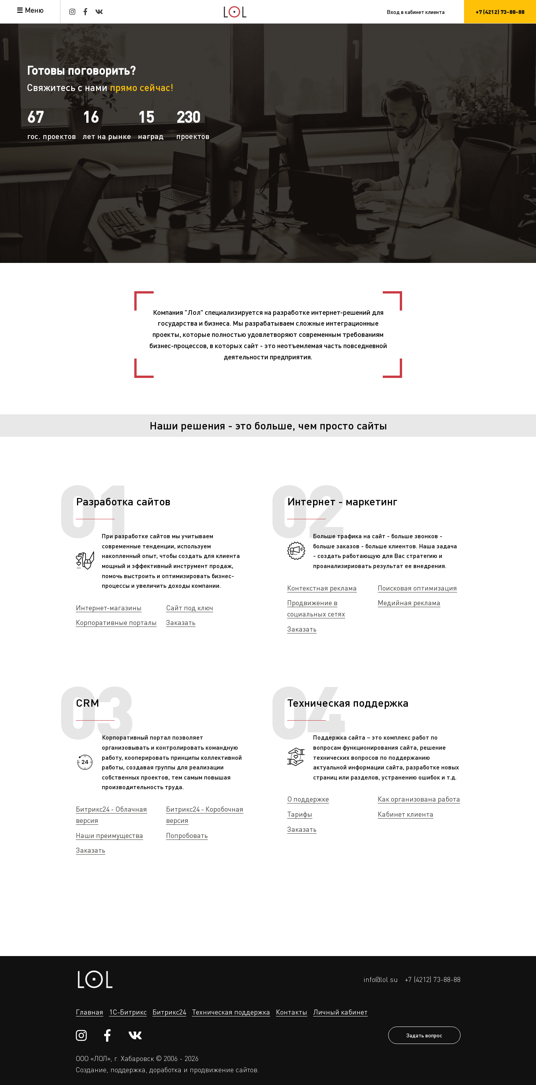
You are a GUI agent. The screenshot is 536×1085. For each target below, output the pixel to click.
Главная (89, 1012)
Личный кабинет (340, 1012)
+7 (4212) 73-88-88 (433, 979)
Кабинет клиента (405, 814)
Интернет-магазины (109, 607)
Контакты (291, 1012)
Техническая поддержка (348, 702)
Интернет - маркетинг (342, 501)
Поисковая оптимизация (417, 588)
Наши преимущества (109, 835)
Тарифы (299, 814)
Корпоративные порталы (116, 622)
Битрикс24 (169, 1012)
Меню (34, 10)
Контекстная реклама (322, 588)
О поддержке (308, 799)
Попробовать (187, 835)
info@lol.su (380, 979)
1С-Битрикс (128, 1012)
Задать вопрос (424, 1035)
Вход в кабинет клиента (416, 11)
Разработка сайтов (123, 501)
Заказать (180, 622)
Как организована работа (419, 799)
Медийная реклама (409, 602)
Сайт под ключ (189, 607)
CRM (87, 702)
